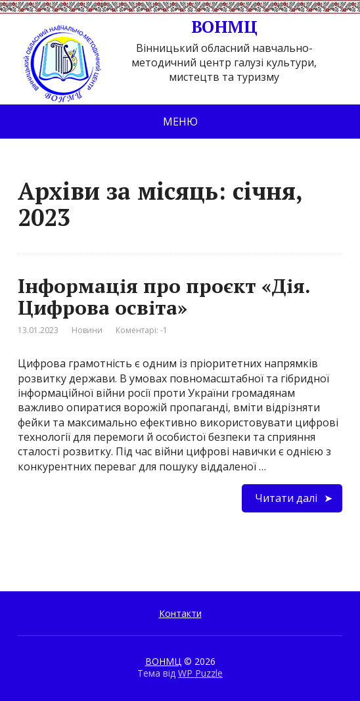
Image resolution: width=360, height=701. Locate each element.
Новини (87, 330)
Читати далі (286, 498)
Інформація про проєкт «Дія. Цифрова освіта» (164, 297)
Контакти (180, 613)
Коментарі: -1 (142, 330)
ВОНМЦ (137, 27)
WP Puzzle (200, 673)
